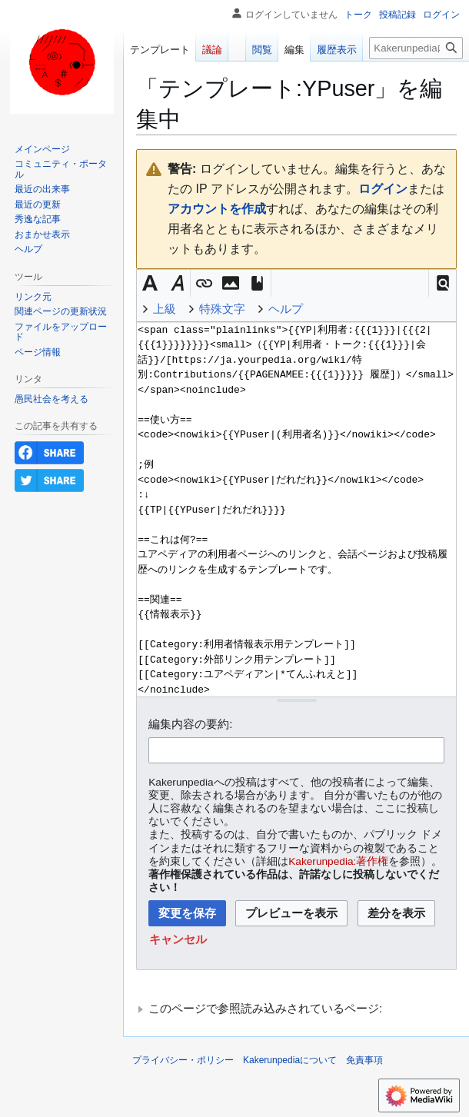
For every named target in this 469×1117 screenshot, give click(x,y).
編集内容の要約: (190, 723)
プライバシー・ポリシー (183, 1060)
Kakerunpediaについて (290, 1060)
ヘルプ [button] (285, 308)
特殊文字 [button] (222, 308)
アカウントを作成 (217, 208)
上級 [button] (164, 308)
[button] (442, 283)
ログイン (382, 188)
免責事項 (364, 1060)
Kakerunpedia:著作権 (338, 861)
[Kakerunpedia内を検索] (416, 48)
